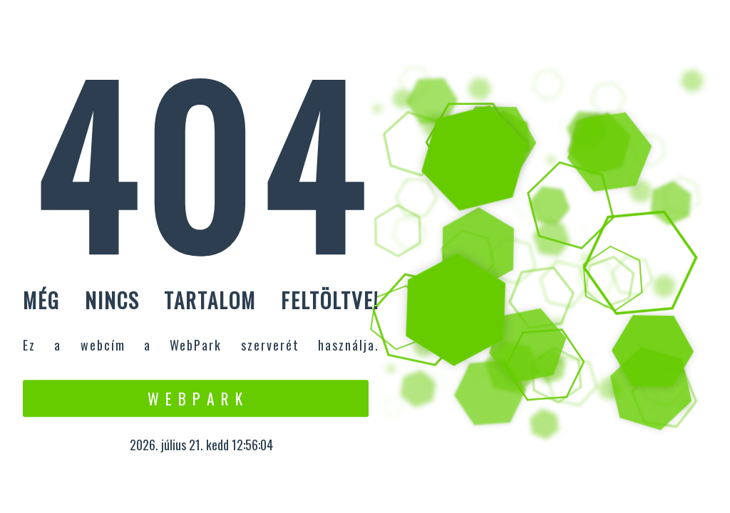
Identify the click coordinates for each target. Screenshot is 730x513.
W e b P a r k (196, 398)
